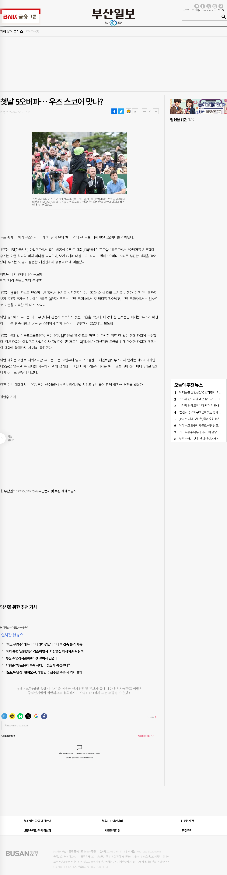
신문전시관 (187, 821)
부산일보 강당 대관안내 (37, 821)
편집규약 (187, 830)
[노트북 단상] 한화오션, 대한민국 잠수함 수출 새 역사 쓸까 (44, 672)
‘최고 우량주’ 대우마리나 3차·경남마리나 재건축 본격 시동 (44, 644)
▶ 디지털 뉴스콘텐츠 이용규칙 (14, 627)
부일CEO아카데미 (112, 821)
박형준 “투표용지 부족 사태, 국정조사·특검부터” (38, 665)
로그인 (186, 10)
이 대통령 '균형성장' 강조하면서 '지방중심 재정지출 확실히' (45, 651)
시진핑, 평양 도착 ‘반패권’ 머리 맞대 (199, 406)
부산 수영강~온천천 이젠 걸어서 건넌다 (32, 658)
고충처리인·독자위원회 (37, 830)
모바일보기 (219, 10)
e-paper (207, 10)
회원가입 (196, 10)
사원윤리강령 (112, 830)
